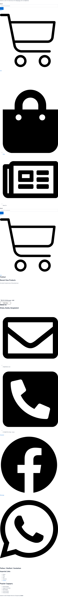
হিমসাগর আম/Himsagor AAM (7, 300)
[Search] (2, 8)
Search (1, 3)
